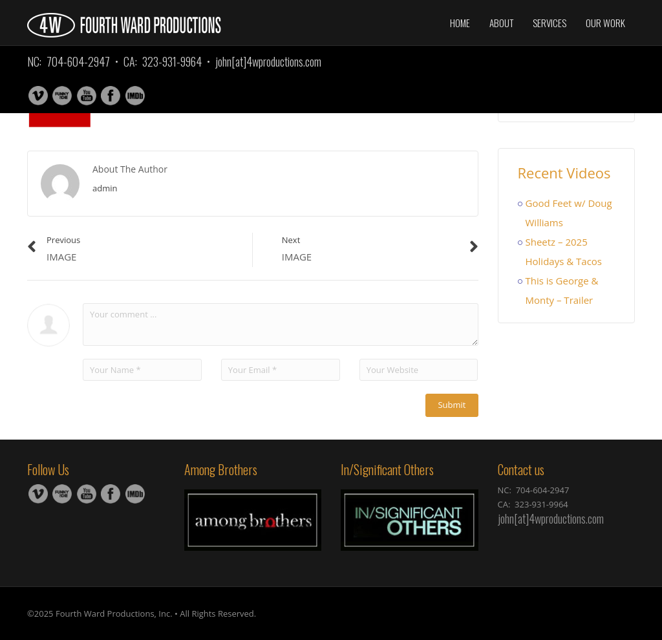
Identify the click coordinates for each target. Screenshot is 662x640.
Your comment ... (280, 324)
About (501, 23)
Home (460, 23)
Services (549, 23)
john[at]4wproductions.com (268, 61)
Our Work (605, 23)
